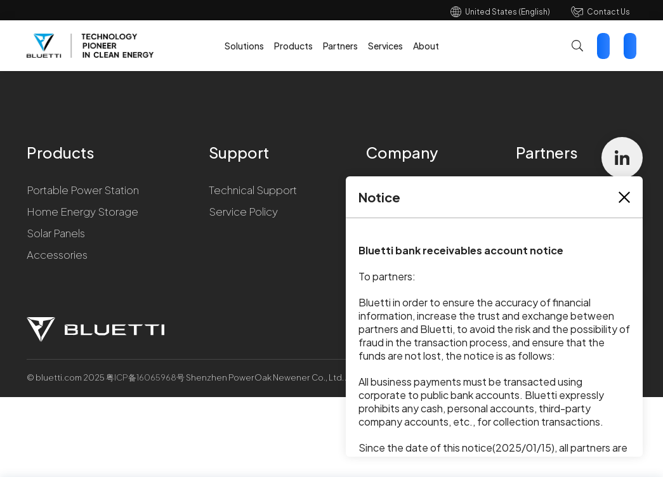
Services (385, 45)
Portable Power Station (83, 190)
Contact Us (608, 11)
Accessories (57, 254)
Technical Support (253, 190)
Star (630, 46)
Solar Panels (56, 233)
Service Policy (243, 211)
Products (293, 45)
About (426, 45)
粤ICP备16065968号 (146, 377)
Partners (340, 45)
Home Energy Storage (82, 211)
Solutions (244, 45)
